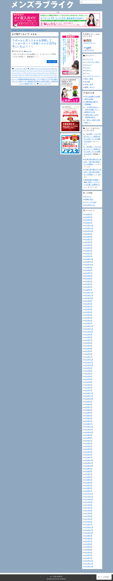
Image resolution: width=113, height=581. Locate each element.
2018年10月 (89, 466)
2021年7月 (88, 373)
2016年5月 (88, 547)
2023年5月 (88, 312)
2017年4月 (88, 516)
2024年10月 (89, 264)
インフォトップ (19, 73)
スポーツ (88, 70)
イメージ (29, 70)
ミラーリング (41, 77)
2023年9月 (88, 301)
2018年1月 (88, 491)
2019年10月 (89, 432)
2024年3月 (88, 284)
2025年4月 (88, 248)
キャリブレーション (30, 73)
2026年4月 (88, 214)
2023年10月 (89, 298)
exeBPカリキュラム (36, 68)
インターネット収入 (20, 68)
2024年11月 (89, 262)
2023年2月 (88, 320)
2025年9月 (88, 234)
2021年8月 (88, 371)
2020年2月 (88, 421)
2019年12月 (89, 427)
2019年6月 (88, 443)
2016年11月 (89, 530)
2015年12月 (89, 561)
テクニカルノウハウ (36, 75)
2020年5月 (88, 413)
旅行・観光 (89, 79)
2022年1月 (88, 357)
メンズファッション (92, 76)
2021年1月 (88, 390)
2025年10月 (89, 231)
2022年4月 (88, 348)
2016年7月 (88, 541)
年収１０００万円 (47, 79)
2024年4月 (88, 281)
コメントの (90, 202)
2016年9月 (88, 536)
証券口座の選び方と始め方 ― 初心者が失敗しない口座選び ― (92, 161)
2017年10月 (89, 499)
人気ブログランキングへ (89, 43)
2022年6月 (88, 343)
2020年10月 (89, 399)
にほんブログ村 (88, 50)
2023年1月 (88, 323)
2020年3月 (88, 418)
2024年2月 (88, 287)
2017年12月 (89, 494)
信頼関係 (21, 79)
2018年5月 (88, 480)
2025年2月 (88, 253)
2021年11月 (89, 362)
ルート (15, 79)
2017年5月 (88, 513)
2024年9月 (88, 267)
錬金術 (27, 83)
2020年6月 (88, 410)
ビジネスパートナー (22, 77)
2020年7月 (88, 407)
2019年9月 (88, 435)
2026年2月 (88, 220)
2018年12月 (89, 460)
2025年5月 (88, 245)
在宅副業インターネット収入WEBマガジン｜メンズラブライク (28, 30)
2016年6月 (88, 544)
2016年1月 (88, 558)
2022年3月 (88, 351)
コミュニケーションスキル (45, 73)
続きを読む (52, 61)
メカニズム (49, 77)
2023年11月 (89, 295)
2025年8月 (88, 237)
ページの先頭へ (104, 577)
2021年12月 (89, 359)
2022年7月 (88, 340)
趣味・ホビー (90, 87)
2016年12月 (89, 527)
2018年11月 (89, 463)
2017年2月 (88, 522)
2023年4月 (88, 315)
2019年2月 (88, 455)
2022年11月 (89, 329)
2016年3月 (88, 552)
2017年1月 (88, 524)
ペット (87, 73)
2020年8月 (88, 404)
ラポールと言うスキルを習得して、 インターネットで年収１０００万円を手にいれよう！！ (34, 43)
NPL (52, 68)
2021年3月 (88, 385)
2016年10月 (89, 533)
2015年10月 (89, 566)
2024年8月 (88, 270)
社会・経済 (89, 84)
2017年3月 (88, 519)
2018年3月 (88, 485)
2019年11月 (89, 429)
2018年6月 (88, 477)
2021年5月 (88, 379)
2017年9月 (88, 502)
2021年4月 (88, 382)
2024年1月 (88, 290)
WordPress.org (90, 205)
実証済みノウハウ (35, 79)
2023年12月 (89, 292)
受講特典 (27, 79)
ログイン (88, 196)
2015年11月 (89, 564)
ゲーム (87, 67)
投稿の (89, 199)
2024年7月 (88, 273)
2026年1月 (88, 223)
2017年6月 (88, 510)
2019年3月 (88, 452)
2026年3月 (88, 217)
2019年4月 (88, 449)
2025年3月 (88, 251)
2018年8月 (88, 471)
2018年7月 (88, 474)
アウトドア (89, 59)
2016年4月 (88, 550)
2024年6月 (88, 276)
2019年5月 (88, 446)
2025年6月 (88, 242)
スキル (27, 75)
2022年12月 (89, 326)
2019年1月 (88, 457)
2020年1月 (88, 424)
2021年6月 (88, 376)
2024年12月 (89, 259)
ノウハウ (46, 75)
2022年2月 (88, 354)
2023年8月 (88, 304)
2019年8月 (88, 438)
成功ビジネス (23, 81)
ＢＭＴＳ (32, 83)
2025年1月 (88, 256)
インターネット (37, 70)
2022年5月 (88, 345)
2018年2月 (88, 488)
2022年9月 (88, 334)
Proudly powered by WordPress (56, 579)
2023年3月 (88, 318)
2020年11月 (89, 396)
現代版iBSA (37, 81)
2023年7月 (88, 306)
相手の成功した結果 (48, 81)
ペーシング (33, 77)
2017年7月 (88, 508)
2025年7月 (88, 239)
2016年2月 (88, 555)
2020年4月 (88, 415)
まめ (99, 174)
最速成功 (31, 81)
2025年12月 (89, 225)
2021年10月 (89, 365)
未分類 (87, 81)
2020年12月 (89, 393)
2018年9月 (88, 468)
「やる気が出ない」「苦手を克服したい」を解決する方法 (92, 109)
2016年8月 (88, 538)
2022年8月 (88, 337)
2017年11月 (89, 496)
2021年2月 (88, 387)
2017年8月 (88, 505)
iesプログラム (46, 68)
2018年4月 (88, 482)
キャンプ (88, 65)
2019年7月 (88, 441)
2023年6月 (88, 309)
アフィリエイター (20, 70)
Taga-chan (29, 51)
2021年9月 (88, 368)
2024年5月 (88, 278)
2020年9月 (88, 401)
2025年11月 (89, 228)
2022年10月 (89, 332)
